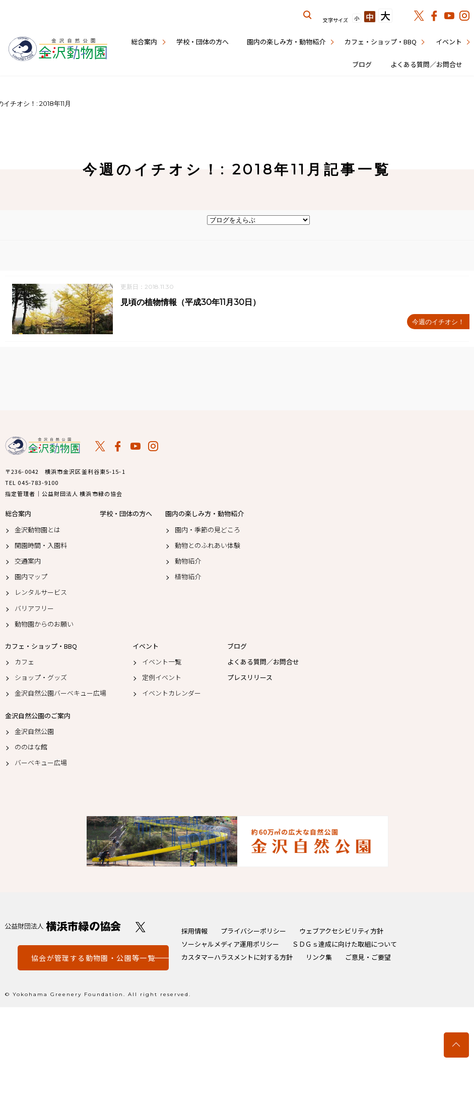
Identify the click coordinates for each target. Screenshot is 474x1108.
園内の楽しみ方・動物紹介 (286, 41)
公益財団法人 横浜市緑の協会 (63, 926)
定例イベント (161, 678)
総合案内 (144, 41)
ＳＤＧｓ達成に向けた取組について (344, 944)
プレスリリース (250, 678)
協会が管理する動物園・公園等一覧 (93, 958)
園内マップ (31, 577)
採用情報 (194, 931)
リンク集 (319, 957)
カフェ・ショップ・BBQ (381, 41)
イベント (449, 41)
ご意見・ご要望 (368, 957)
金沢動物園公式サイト (58, 49)
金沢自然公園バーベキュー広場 (60, 693)
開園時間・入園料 (41, 545)
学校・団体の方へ (202, 41)
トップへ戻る (456, 1045)
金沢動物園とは (37, 529)
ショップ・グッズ (41, 678)
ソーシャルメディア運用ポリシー (230, 944)
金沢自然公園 (34, 731)
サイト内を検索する (307, 15)
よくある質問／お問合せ (426, 64)
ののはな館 (31, 747)
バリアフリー (34, 608)
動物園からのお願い (44, 624)
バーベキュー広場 (41, 763)
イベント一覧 (161, 662)
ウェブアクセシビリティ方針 (341, 931)
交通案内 (28, 561)
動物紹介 (188, 561)
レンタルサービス (41, 592)
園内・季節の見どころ (207, 529)
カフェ (24, 662)
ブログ (362, 64)
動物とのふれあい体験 (207, 545)
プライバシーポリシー (253, 931)
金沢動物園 (43, 446)
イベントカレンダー (171, 693)
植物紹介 (188, 577)
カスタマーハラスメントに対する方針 (237, 957)
